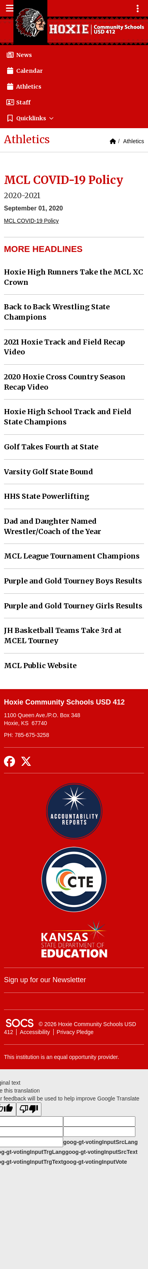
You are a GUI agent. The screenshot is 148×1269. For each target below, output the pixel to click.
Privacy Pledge (75, 1032)
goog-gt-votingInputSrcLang (100, 1142)
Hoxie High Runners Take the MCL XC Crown (73, 277)
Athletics (133, 141)
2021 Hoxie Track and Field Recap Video (64, 347)
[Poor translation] (28, 1109)
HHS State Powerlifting (46, 496)
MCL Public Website (40, 665)
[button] (74, 118)
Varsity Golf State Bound (48, 471)
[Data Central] (74, 880)
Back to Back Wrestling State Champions (57, 312)
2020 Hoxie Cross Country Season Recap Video (65, 382)
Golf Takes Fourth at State (51, 446)
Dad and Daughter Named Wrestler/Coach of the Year (52, 526)
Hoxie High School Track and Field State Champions (67, 416)
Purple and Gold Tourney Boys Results (73, 580)
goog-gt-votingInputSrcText (101, 1152)
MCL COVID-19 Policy (31, 221)
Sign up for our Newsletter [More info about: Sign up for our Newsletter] (45, 980)
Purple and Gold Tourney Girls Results (73, 605)
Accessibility (35, 1032)
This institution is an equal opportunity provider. (61, 1057)
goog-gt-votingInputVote (95, 1162)
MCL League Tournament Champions (72, 556)
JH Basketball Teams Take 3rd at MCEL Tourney (63, 635)
